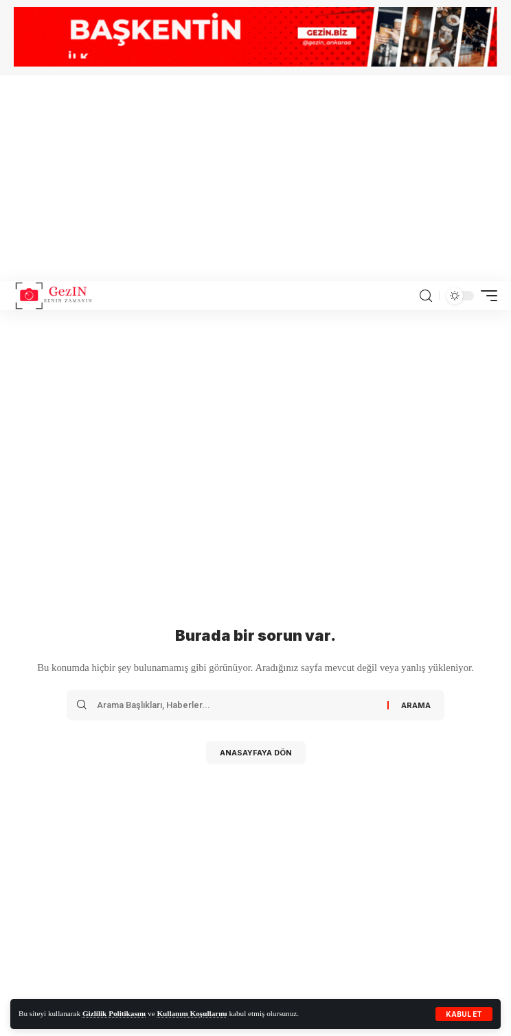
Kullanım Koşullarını (192, 1013)
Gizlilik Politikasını (114, 1013)
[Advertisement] (255, 178)
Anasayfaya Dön (256, 752)
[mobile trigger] (485, 295)
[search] (425, 296)
